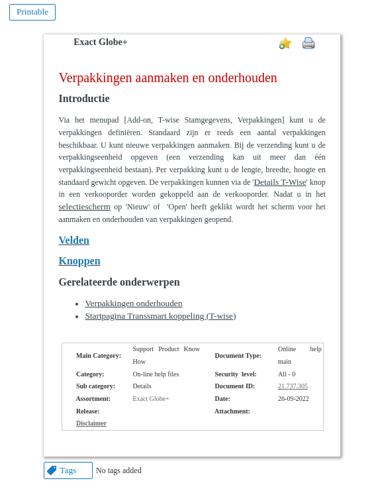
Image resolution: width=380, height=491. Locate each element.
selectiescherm (84, 206)
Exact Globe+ (100, 42)
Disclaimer (91, 423)
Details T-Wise (280, 182)
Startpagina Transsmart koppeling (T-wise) (160, 316)
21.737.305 (293, 386)
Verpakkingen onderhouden (133, 303)
